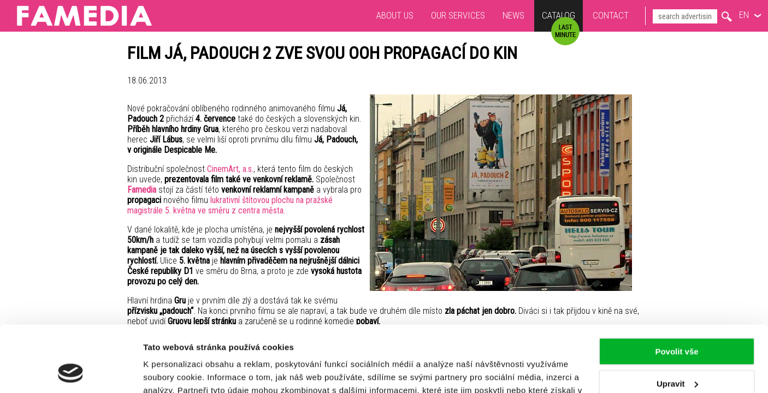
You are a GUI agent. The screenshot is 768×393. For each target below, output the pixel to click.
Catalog (558, 16)
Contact (611, 15)
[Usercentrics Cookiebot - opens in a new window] (71, 372)
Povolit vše (676, 289)
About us (394, 15)
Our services (458, 15)
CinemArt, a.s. (230, 169)
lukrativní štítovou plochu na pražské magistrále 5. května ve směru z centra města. (230, 205)
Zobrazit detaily (173, 371)
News (513, 15)
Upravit (677, 321)
